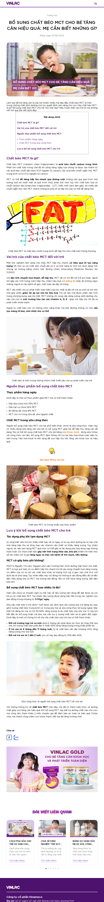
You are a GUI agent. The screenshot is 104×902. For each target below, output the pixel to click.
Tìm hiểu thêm (17, 861)
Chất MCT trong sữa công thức (35, 143)
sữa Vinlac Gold (70, 432)
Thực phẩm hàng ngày (31, 139)
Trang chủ (52, 15)
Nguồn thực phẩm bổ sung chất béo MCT (39, 134)
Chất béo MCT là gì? (28, 123)
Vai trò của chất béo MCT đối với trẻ (37, 128)
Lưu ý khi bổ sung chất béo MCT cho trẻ (38, 149)
